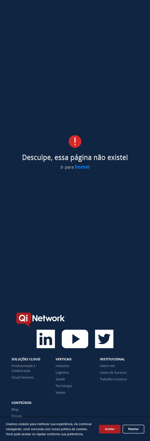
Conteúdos (103, 11)
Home (10, 11)
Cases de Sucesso (113, 372)
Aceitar (110, 429)
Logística (62, 372)
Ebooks (17, 416)
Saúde (60, 379)
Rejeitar (133, 429)
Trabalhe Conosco (113, 379)
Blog (15, 409)
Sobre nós (107, 366)
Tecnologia (64, 386)
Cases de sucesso (54, 11)
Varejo (60, 392)
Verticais (79, 11)
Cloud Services (23, 377)
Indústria (62, 366)
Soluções (28, 11)
